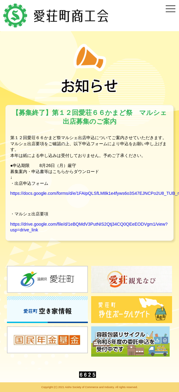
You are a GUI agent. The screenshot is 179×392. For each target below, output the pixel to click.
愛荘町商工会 (56, 15)
